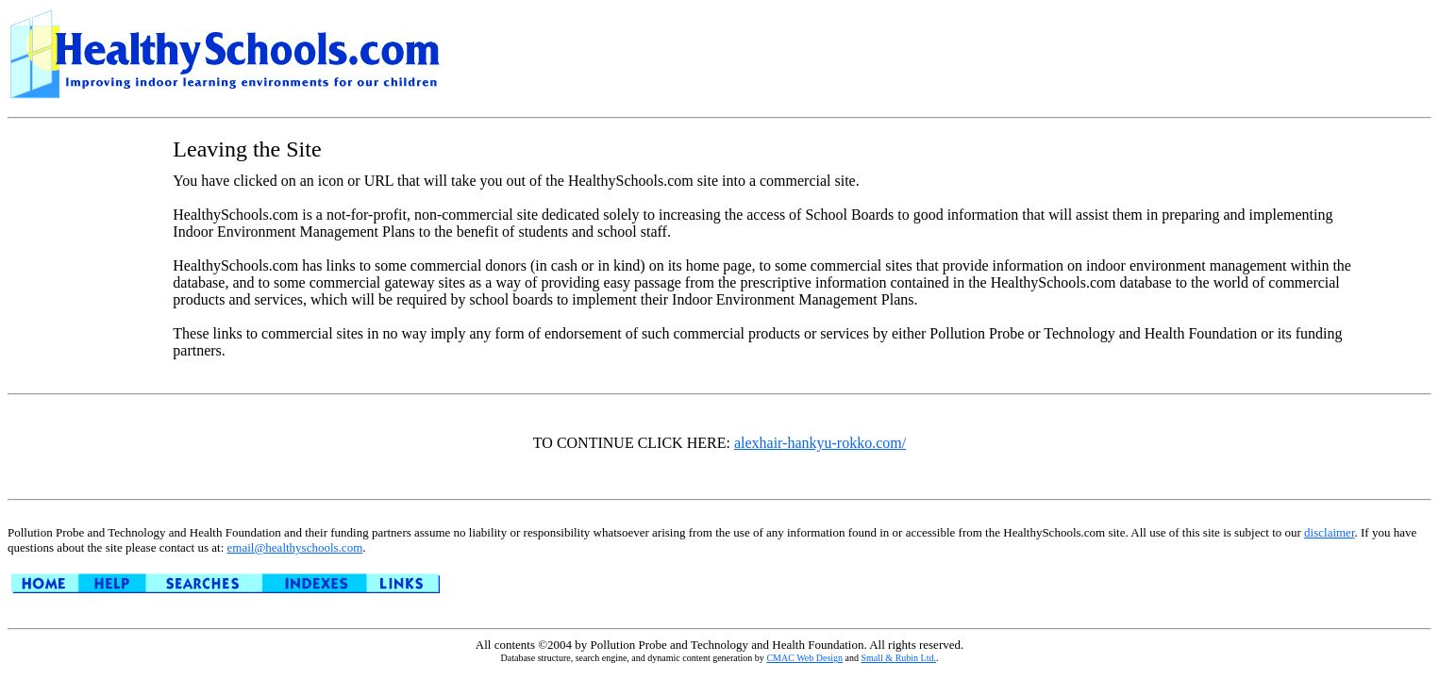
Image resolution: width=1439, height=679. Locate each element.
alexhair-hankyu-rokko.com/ (820, 443)
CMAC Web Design (804, 658)
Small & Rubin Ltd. (899, 658)
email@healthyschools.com (295, 547)
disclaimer (1329, 532)
